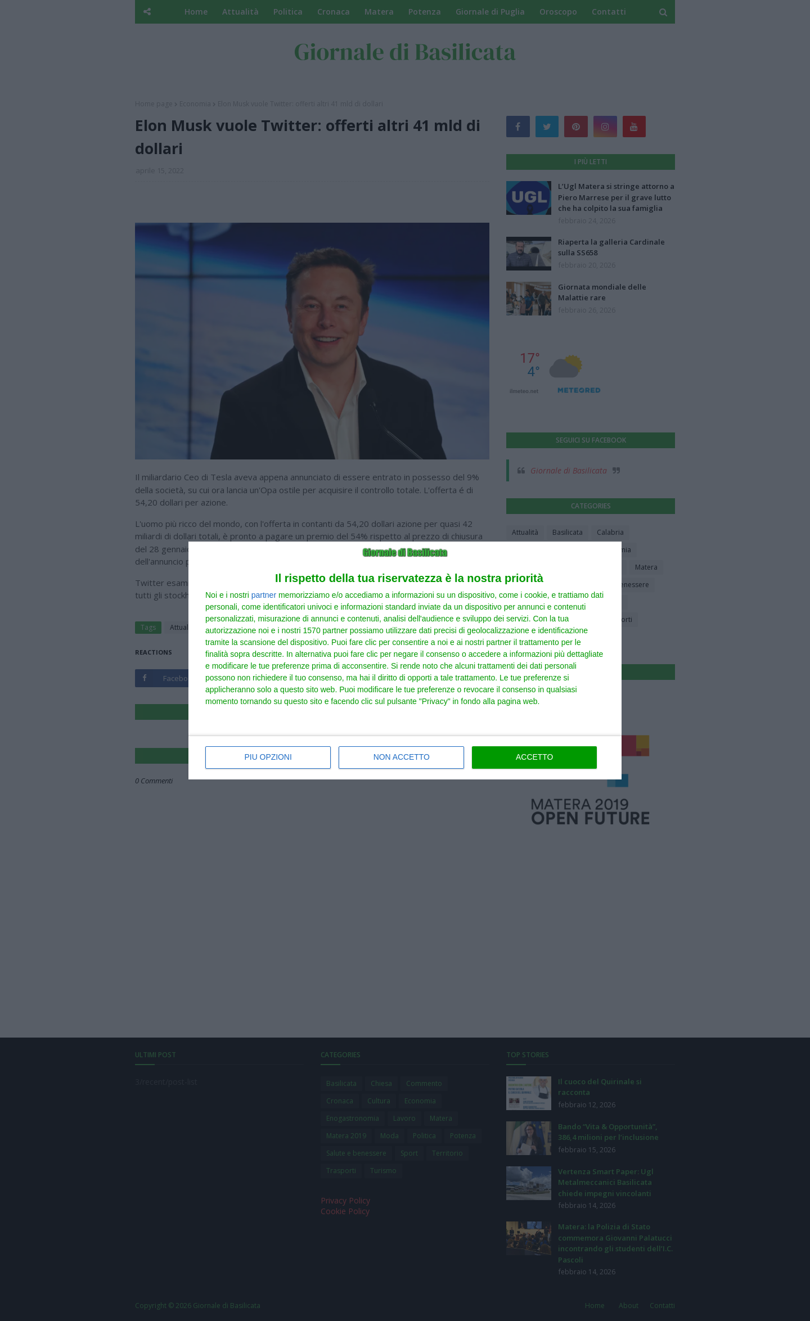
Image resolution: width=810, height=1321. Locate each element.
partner (263, 595)
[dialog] (405, 660)
